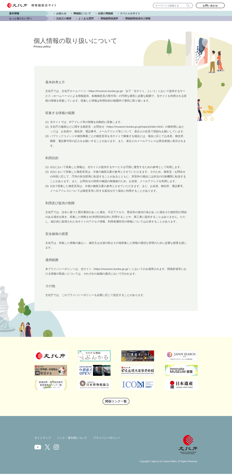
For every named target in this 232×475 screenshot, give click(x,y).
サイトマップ (43, 438)
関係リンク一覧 (116, 402)
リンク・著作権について (74, 438)
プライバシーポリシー (110, 438)
